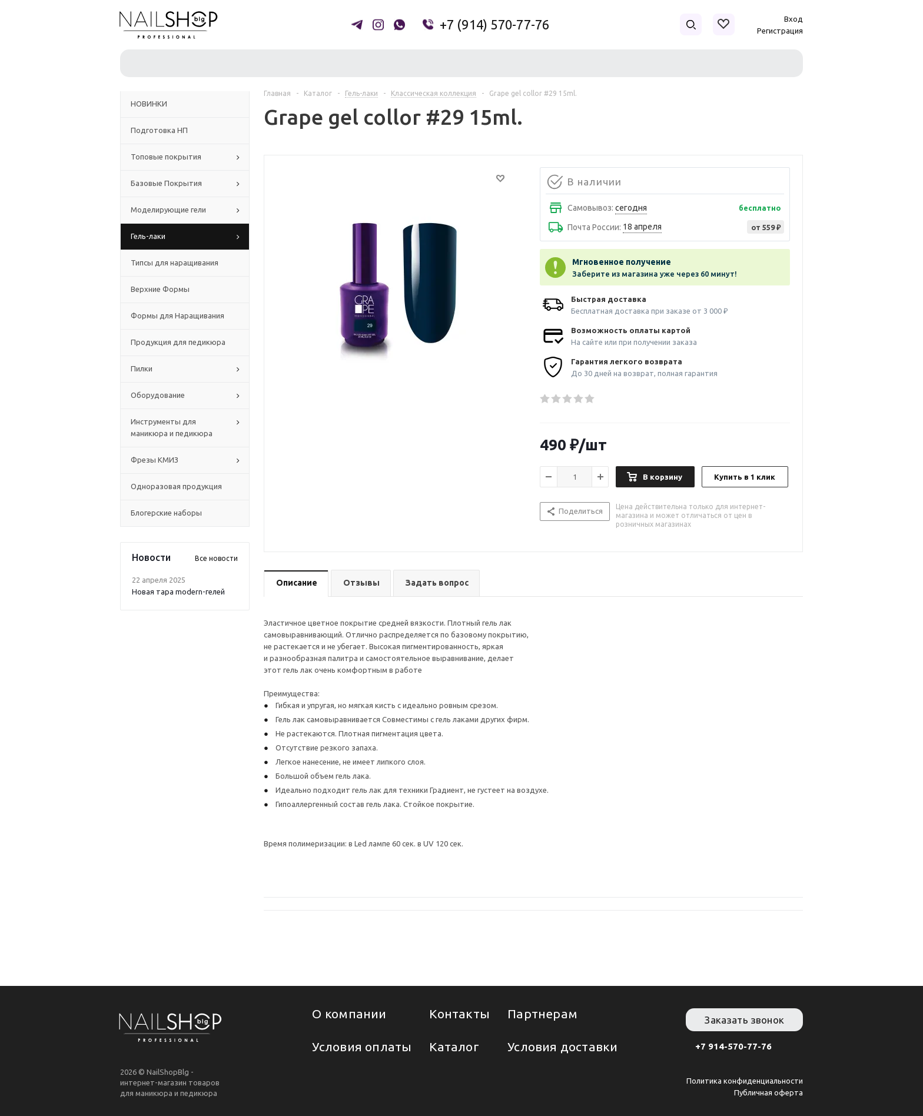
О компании (349, 1013)
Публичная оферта (768, 1092)
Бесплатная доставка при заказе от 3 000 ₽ (649, 311)
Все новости (216, 558)
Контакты (459, 1013)
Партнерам (542, 1013)
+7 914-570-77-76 (733, 1046)
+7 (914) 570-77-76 (495, 25)
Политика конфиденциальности (744, 1081)
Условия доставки (562, 1046)
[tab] (296, 583)
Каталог (454, 1046)
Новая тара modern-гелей (178, 591)
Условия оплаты (361, 1046)
